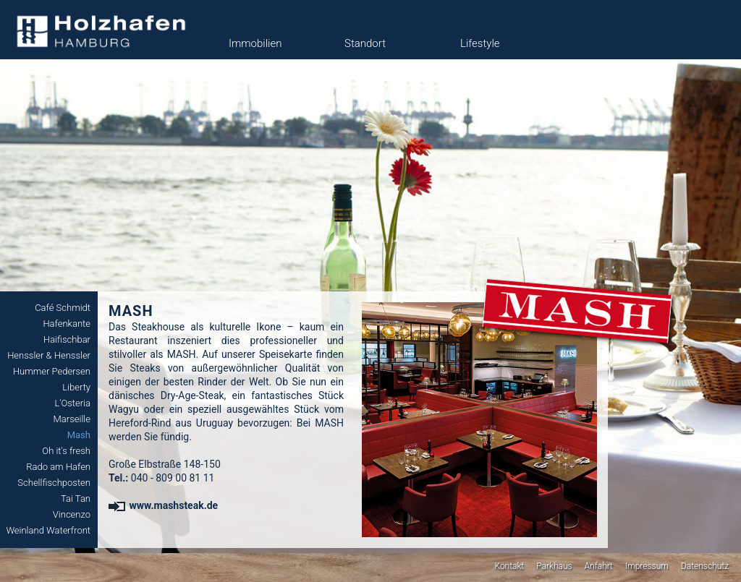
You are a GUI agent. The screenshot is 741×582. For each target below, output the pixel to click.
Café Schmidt (62, 307)
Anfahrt (599, 566)
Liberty (76, 387)
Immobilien (255, 43)
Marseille (72, 419)
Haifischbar (66, 339)
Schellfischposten (53, 482)
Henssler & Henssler (48, 355)
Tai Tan (75, 498)
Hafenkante (66, 323)
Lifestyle (480, 43)
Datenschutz (705, 566)
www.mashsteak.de (163, 505)
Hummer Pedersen (51, 371)
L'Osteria (72, 403)
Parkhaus (554, 566)
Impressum (647, 566)
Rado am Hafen (58, 466)
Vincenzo (71, 514)
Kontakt (509, 566)
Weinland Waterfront (48, 530)
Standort (365, 43)
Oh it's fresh (66, 450)
